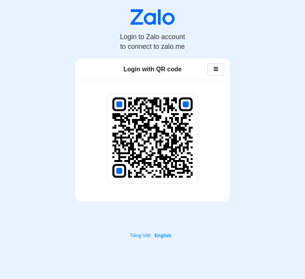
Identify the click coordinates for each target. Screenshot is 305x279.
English (162, 235)
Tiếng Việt (140, 235)
